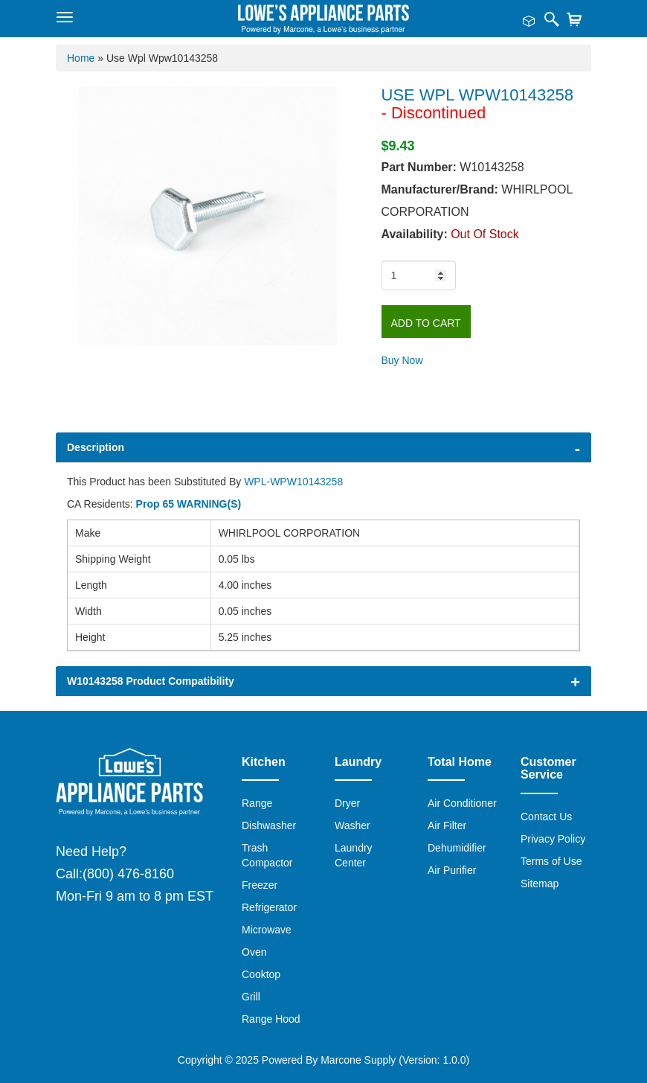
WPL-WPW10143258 (293, 482)
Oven (254, 952)
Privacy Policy (553, 839)
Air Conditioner (462, 803)
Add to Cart (426, 323)
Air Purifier (452, 870)
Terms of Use (551, 861)
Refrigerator (269, 907)
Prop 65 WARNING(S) (189, 504)
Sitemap (540, 883)
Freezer (259, 885)
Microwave (267, 930)
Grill (251, 997)
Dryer (347, 803)
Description (95, 447)
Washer (352, 825)
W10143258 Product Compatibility (150, 681)
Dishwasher (269, 825)
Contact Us (546, 816)
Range (257, 803)
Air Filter (447, 825)
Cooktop (261, 974)
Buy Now (402, 360)
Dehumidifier (457, 848)
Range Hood (271, 1019)
